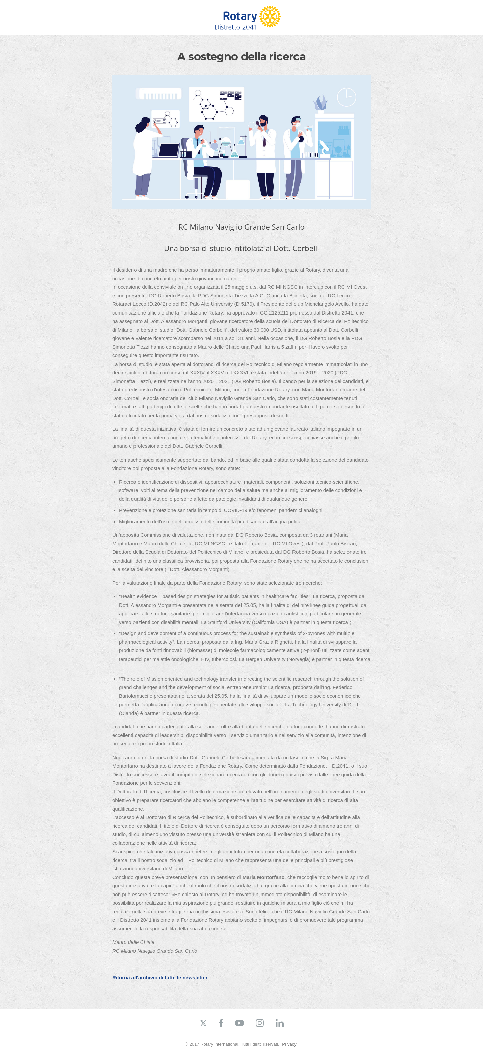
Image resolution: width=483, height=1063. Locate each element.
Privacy (289, 1044)
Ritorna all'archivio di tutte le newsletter (160, 977)
